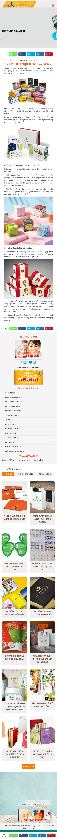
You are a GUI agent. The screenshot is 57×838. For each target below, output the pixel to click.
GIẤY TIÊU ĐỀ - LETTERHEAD (14, 402)
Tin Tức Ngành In (24, 60)
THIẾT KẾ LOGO (10, 393)
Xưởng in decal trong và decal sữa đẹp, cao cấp (42, 566)
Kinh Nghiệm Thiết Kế (25, 474)
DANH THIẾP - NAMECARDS (13, 397)
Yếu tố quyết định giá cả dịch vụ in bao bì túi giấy (42, 519)
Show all (9, 474)
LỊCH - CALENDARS (11, 433)
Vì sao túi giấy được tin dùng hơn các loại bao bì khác (42, 659)
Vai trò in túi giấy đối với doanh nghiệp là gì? (42, 754)
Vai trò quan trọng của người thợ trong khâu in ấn (14, 754)
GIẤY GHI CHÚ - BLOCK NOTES (14, 451)
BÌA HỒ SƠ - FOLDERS (12, 429)
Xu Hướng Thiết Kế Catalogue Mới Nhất (14, 613)
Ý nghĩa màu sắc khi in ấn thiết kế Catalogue (14, 517)
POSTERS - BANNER (11, 424)
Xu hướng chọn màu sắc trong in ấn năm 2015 (14, 659)
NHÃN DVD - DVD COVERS (13, 411)
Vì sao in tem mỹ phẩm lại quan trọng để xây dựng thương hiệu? (14, 706)
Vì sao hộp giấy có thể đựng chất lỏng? (42, 705)
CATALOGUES (9, 442)
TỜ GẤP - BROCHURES (12, 415)
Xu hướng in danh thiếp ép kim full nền (42, 613)
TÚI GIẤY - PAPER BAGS (12, 438)
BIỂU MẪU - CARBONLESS (13, 447)
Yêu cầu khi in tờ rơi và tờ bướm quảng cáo (14, 566)
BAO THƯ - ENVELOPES (12, 406)
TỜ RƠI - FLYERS (10, 420)
